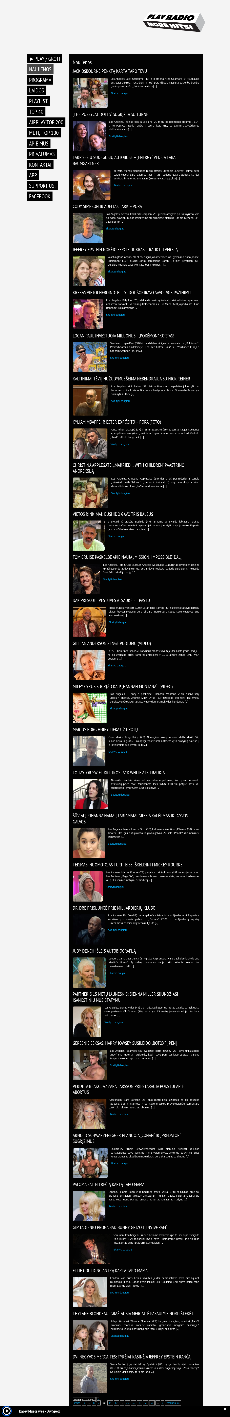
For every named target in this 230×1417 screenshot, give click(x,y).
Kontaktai (40, 164)
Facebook (39, 196)
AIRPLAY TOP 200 (46, 122)
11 (110, 1403)
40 (139, 1403)
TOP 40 (36, 111)
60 (151, 1403)
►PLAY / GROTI (45, 58)
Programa (40, 80)
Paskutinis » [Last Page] (173, 1403)
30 (133, 1403)
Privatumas (42, 154)
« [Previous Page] (84, 1403)
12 (116, 1403)
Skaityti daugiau (120, 93)
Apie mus (38, 143)
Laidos (36, 90)
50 (145, 1403)
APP (33, 175)
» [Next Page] (162, 1403)
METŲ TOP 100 (44, 132)
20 (127, 1403)
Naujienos (40, 69)
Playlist (38, 101)
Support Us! (42, 185)
